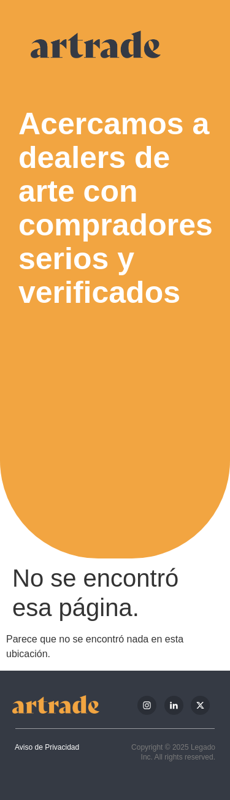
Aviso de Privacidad (47, 747)
